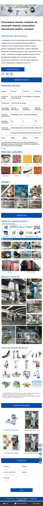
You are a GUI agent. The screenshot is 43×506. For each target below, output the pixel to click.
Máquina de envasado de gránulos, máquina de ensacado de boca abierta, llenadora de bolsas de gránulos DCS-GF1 (21, 393)
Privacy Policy (10, 498)
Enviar (21, 490)
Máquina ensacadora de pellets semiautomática (29, 14)
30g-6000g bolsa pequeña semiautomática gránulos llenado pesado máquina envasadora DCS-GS (21, 396)
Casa (7, 14)
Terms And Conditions (22, 498)
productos (13, 14)
